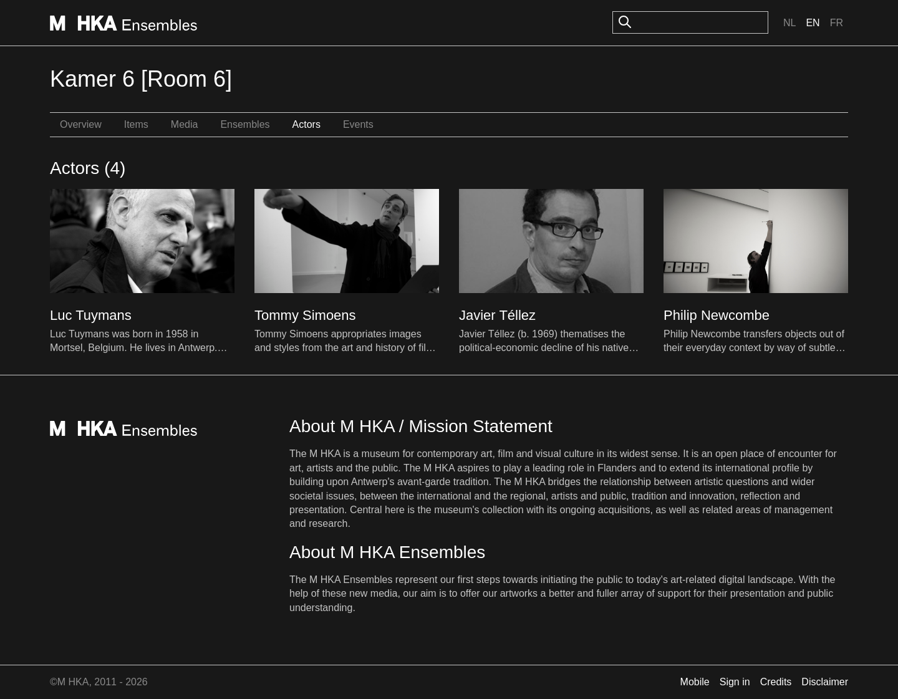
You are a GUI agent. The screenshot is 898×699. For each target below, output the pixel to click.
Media (184, 124)
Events (358, 124)
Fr (836, 22)
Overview (81, 124)
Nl (789, 22)
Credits (776, 682)
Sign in (735, 682)
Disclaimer (824, 682)
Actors (306, 124)
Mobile (695, 682)
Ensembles (244, 124)
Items (136, 124)
